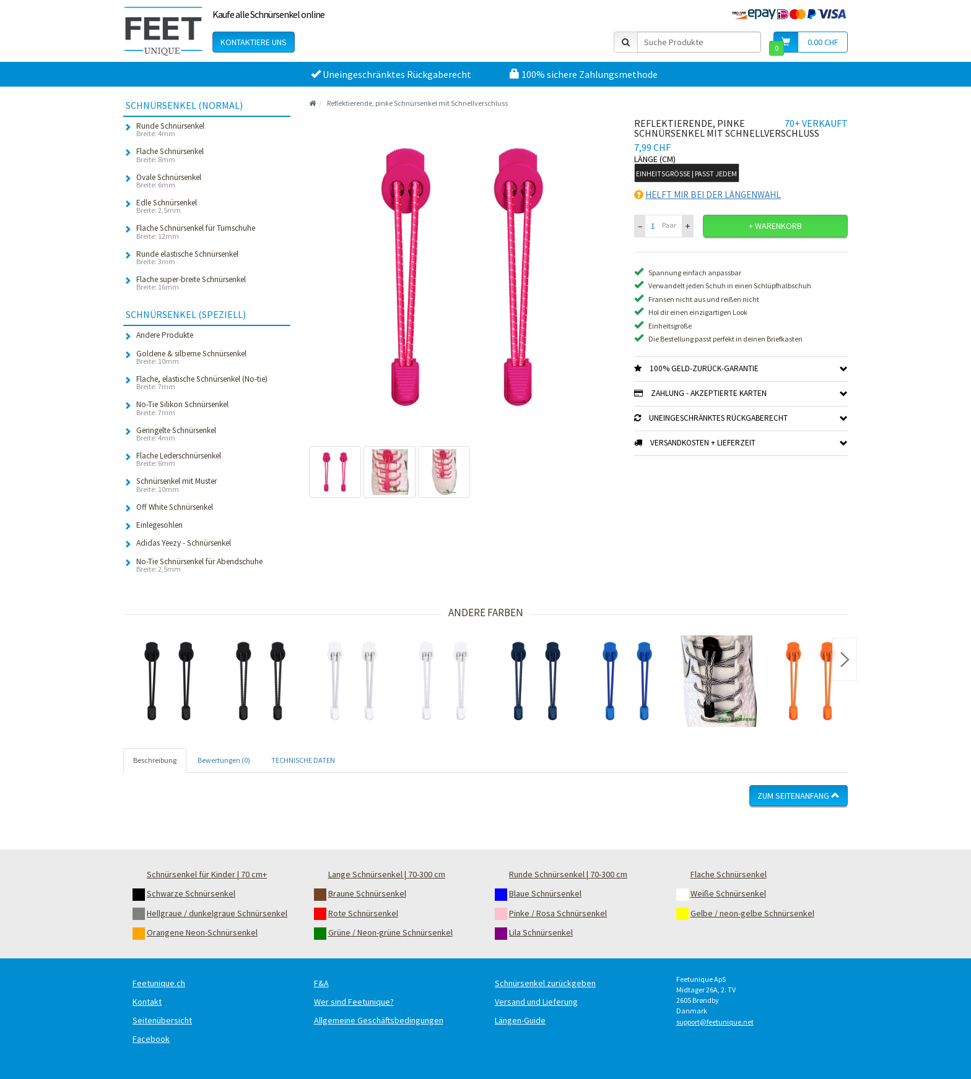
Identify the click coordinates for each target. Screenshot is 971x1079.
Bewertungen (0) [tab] (224, 760)
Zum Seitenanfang (798, 795)
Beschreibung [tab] (154, 760)
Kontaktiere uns (253, 42)
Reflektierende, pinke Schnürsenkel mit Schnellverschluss (417, 103)
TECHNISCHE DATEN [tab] (303, 760)
